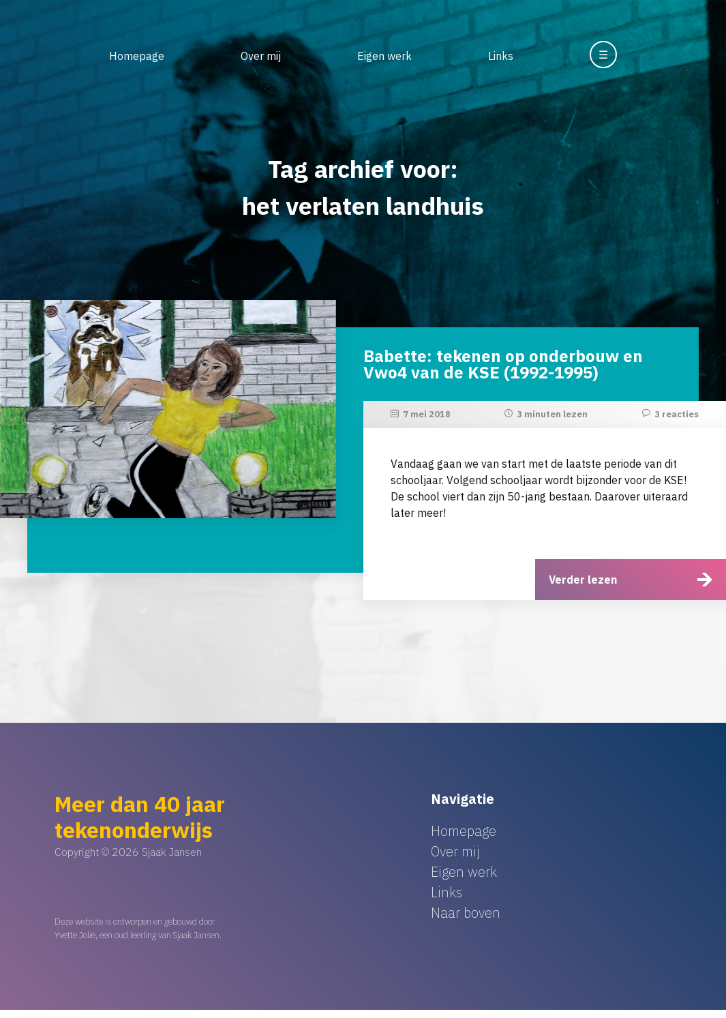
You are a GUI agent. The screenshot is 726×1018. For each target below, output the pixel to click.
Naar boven (465, 912)
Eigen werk (384, 56)
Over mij (261, 56)
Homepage (136, 56)
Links (500, 56)
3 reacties (676, 414)
